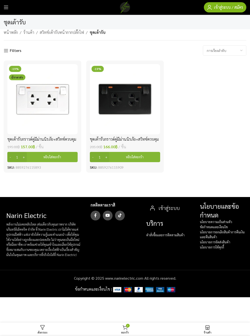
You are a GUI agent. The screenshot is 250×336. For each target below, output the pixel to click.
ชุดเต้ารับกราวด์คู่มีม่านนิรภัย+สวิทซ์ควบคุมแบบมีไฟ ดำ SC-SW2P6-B (124, 142)
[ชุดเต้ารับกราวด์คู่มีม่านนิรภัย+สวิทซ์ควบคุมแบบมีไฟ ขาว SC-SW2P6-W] (42, 99)
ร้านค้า (28, 32)
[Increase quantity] (24, 157)
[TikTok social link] (120, 215)
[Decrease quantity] (10, 157)
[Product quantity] (17, 157)
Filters (15, 50)
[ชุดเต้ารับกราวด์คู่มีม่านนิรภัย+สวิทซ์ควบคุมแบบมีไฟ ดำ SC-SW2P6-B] (125, 99)
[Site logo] (125, 6)
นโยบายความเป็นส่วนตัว (216, 222)
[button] (42, 157)
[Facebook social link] (95, 215)
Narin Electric (26, 215)
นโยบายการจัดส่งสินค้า (215, 242)
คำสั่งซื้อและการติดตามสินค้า (165, 235)
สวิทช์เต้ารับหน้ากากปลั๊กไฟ (62, 32)
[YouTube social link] (108, 215)
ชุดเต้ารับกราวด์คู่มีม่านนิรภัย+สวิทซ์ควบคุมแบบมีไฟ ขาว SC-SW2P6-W (41, 142)
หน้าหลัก (11, 32)
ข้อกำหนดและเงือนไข (214, 227)
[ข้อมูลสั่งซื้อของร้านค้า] (224, 50)
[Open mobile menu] (6, 7)
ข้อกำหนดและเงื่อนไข (92, 289)
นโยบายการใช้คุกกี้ (212, 247)
